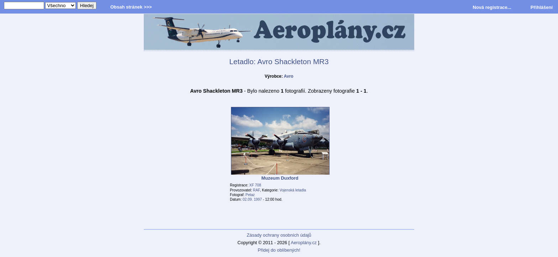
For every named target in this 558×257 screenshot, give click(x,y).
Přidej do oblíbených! (279, 250)
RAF (256, 190)
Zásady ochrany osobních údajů (279, 235)
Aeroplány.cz (304, 242)
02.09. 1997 (252, 199)
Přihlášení (542, 7)
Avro (289, 76)
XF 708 (255, 185)
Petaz (250, 195)
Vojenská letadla (292, 190)
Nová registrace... (492, 7)
